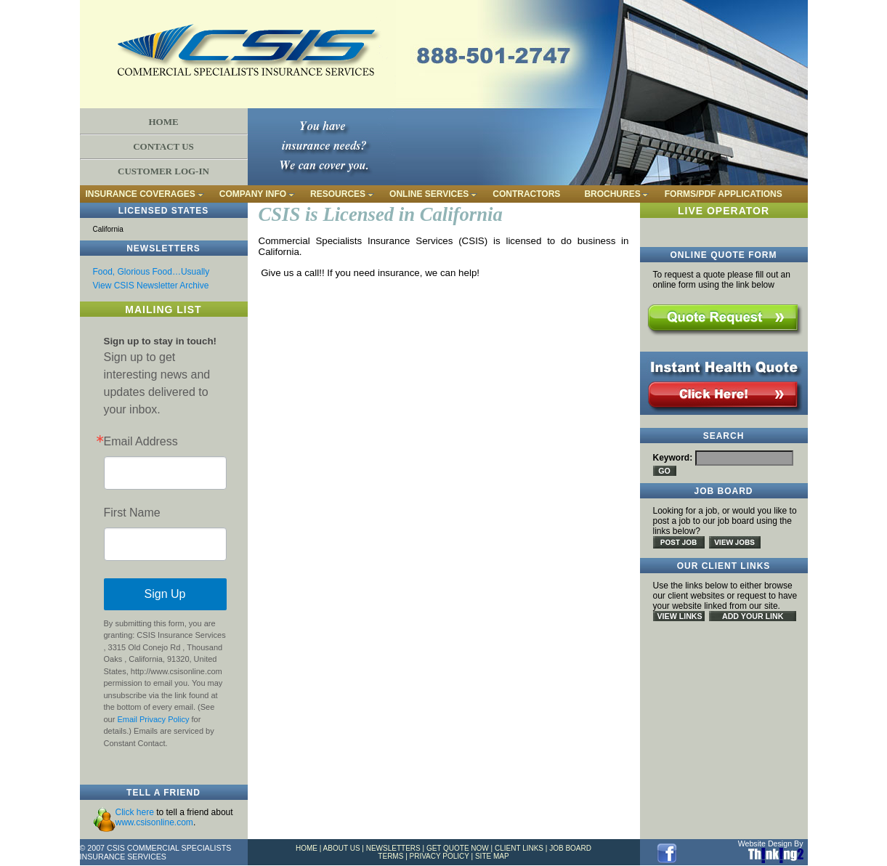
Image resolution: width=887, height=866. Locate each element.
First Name (132, 513)
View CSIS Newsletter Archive (151, 285)
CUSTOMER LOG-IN (163, 171)
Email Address (141, 442)
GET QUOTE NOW (457, 848)
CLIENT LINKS (519, 848)
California (108, 229)
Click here (135, 812)
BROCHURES (612, 194)
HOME (163, 121)
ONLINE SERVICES (429, 194)
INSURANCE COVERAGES (140, 194)
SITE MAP (492, 856)
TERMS (390, 856)
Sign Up (165, 594)
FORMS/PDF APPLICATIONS (723, 194)
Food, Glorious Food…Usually (151, 272)
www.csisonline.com (154, 822)
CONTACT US (163, 146)
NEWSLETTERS (393, 848)
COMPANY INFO (252, 194)
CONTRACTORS (526, 194)
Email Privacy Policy (153, 719)
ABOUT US (341, 848)
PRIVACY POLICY (439, 856)
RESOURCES (337, 194)
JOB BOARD (570, 848)
